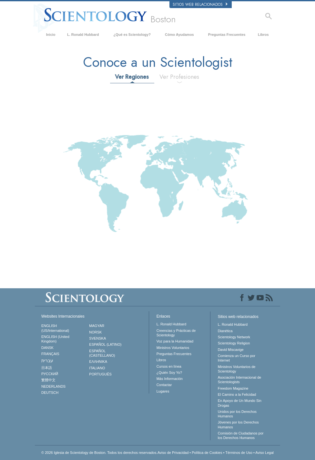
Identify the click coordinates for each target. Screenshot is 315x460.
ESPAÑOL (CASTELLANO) (102, 353)
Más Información (170, 379)
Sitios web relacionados (200, 4)
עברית (47, 360)
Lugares (163, 391)
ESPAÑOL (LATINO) (105, 344)
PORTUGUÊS (100, 374)
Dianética (225, 331)
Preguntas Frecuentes (227, 34)
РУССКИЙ (49, 374)
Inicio (51, 34)
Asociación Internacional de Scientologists (239, 379)
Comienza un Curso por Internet (236, 358)
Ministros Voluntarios (173, 348)
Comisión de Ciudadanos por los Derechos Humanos (241, 435)
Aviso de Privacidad (173, 453)
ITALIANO (97, 368)
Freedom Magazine (233, 388)
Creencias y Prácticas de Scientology (176, 333)
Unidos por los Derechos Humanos (237, 414)
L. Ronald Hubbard (83, 34)
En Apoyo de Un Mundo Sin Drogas (239, 403)
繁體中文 (48, 380)
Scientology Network (234, 337)
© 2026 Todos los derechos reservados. (99, 453)
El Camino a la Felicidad (237, 394)
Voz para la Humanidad (175, 341)
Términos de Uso (238, 453)
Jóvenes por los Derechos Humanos (238, 424)
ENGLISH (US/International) (55, 328)
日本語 (46, 368)
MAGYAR (96, 326)
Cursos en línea (169, 366)
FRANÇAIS (50, 354)
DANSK (47, 348)
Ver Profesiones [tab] (179, 77)
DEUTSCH (49, 392)
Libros (263, 34)
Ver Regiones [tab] (132, 77)
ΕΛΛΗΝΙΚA (98, 361)
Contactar (164, 385)
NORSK (95, 332)
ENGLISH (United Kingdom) (55, 339)
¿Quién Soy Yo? (169, 372)
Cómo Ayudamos (179, 34)
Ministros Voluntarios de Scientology (237, 369)
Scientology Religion (234, 343)
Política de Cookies (207, 453)
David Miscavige (231, 350)
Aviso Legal (264, 453)
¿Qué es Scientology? (132, 34)
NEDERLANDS (53, 386)
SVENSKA (97, 338)
